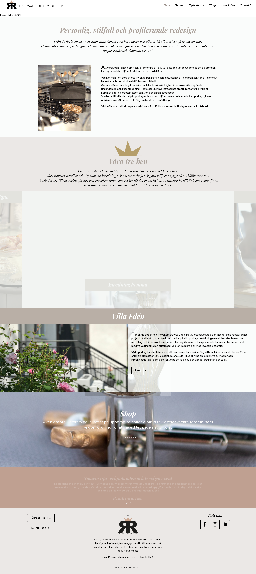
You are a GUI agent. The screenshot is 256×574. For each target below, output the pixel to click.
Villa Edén (227, 5)
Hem (167, 5)
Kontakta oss (41, 518)
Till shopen (128, 438)
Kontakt (245, 5)
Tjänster (195, 5)
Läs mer (141, 370)
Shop (212, 5)
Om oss (180, 5)
